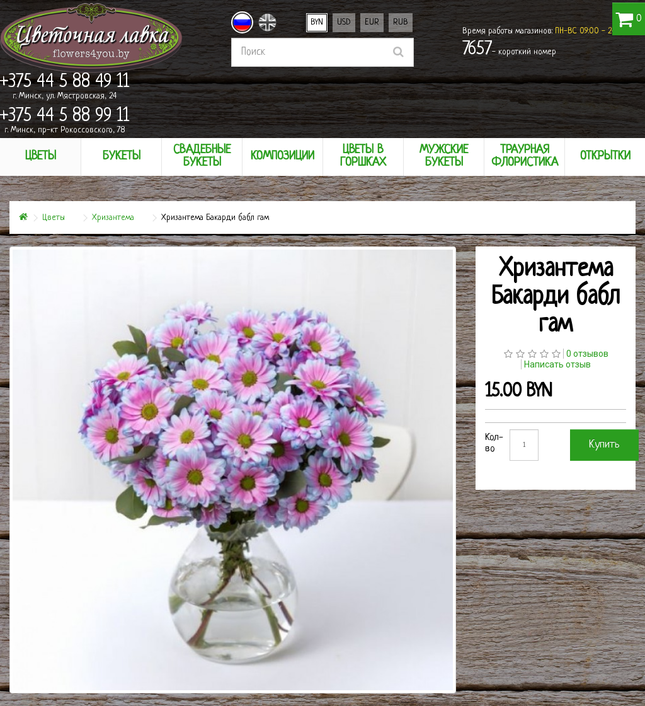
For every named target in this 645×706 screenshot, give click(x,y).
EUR (372, 22)
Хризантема (113, 218)
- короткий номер (509, 50)
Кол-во (494, 443)
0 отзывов (587, 354)
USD (344, 22)
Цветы (53, 218)
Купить (604, 445)
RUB (400, 22)
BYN (317, 22)
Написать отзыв (557, 364)
